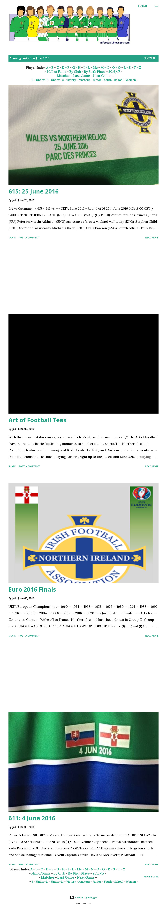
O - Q (116, 67)
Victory (71, 80)
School (118, 80)
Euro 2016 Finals (32, 589)
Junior (97, 80)
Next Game (101, 76)
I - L (87, 67)
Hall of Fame (56, 72)
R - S (127, 67)
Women (131, 80)
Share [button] (12, 237)
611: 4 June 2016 (31, 818)
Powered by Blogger (83, 897)
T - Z (137, 67)
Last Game (81, 76)
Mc (95, 67)
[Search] (142, 6)
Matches (63, 76)
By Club (75, 72)
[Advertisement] (83, 277)
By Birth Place (94, 72)
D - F (65, 67)
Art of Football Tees (37, 420)
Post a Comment (29, 237)
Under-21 (42, 80)
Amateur (84, 80)
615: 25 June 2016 (33, 191)
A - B (49, 67)
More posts (151, 876)
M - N (105, 67)
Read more (152, 237)
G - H (76, 67)
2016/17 (114, 72)
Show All (150, 58)
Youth (108, 80)
